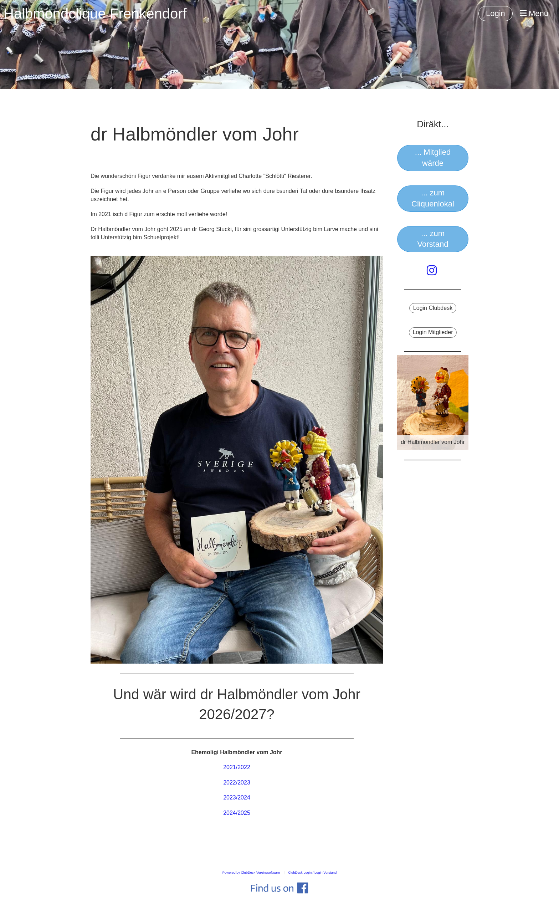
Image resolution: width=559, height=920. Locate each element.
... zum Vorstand (432, 239)
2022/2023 (236, 783)
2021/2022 (236, 767)
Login (495, 13)
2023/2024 (236, 797)
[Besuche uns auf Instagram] (432, 270)
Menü (534, 13)
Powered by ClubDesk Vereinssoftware (251, 872)
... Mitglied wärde (433, 158)
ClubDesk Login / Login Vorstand (312, 872)
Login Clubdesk (432, 308)
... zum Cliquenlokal (432, 198)
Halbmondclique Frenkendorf (95, 13)
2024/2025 (236, 813)
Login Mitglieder (433, 332)
